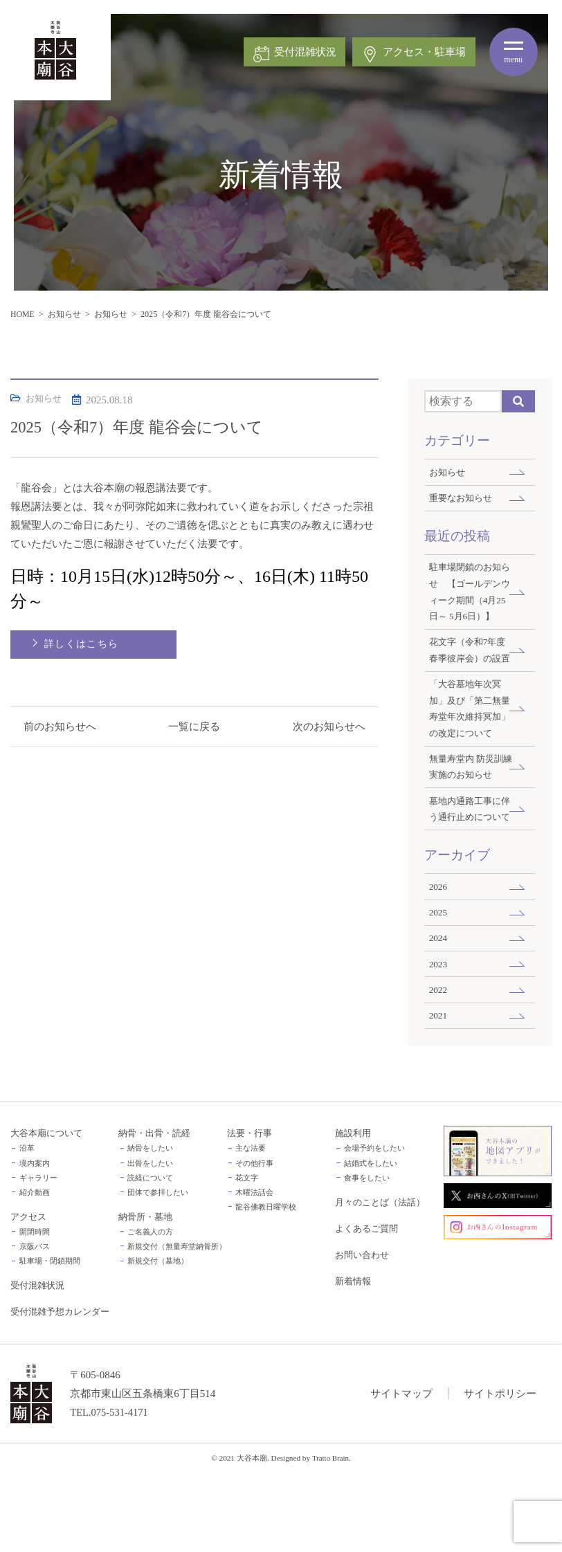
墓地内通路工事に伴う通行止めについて (468, 875)
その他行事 (254, 1242)
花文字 (246, 1257)
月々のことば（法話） (380, 1281)
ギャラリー (38, 1257)
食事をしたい (367, 1257)
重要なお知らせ (463, 498)
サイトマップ (401, 1472)
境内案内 (34, 1242)
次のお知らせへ (328, 727)
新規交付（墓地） (157, 1340)
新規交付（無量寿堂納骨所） (176, 1325)
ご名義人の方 (150, 1311)
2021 (438, 1093)
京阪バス (34, 1325)
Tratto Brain (330, 1537)
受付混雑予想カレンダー (59, 1391)
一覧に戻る (194, 727)
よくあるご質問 (366, 1308)
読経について (150, 1257)
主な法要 (250, 1227)
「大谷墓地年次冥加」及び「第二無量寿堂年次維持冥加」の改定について (468, 755)
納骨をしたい (150, 1227)
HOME (22, 314)
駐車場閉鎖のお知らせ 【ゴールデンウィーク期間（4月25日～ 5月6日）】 (470, 602)
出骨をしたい (150, 1242)
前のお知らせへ (60, 727)
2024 (438, 1015)
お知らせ (65, 314)
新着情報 (353, 1360)
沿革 (27, 1227)
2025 (438, 988)
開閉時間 (34, 1311)
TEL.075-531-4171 (110, 1491)
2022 (438, 1067)
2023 (438, 1041)
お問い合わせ (362, 1334)
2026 (438, 962)
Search (518, 401)
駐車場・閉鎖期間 (49, 1340)
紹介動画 (34, 1271)
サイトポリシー (500, 1472)
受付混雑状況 (37, 1364)
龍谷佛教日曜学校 (265, 1286)
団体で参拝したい (157, 1271)
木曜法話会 (254, 1271)
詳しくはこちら (82, 644)
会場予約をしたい (374, 1227)
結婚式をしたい (370, 1242)
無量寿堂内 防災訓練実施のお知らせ (469, 823)
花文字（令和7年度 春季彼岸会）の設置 (470, 679)
